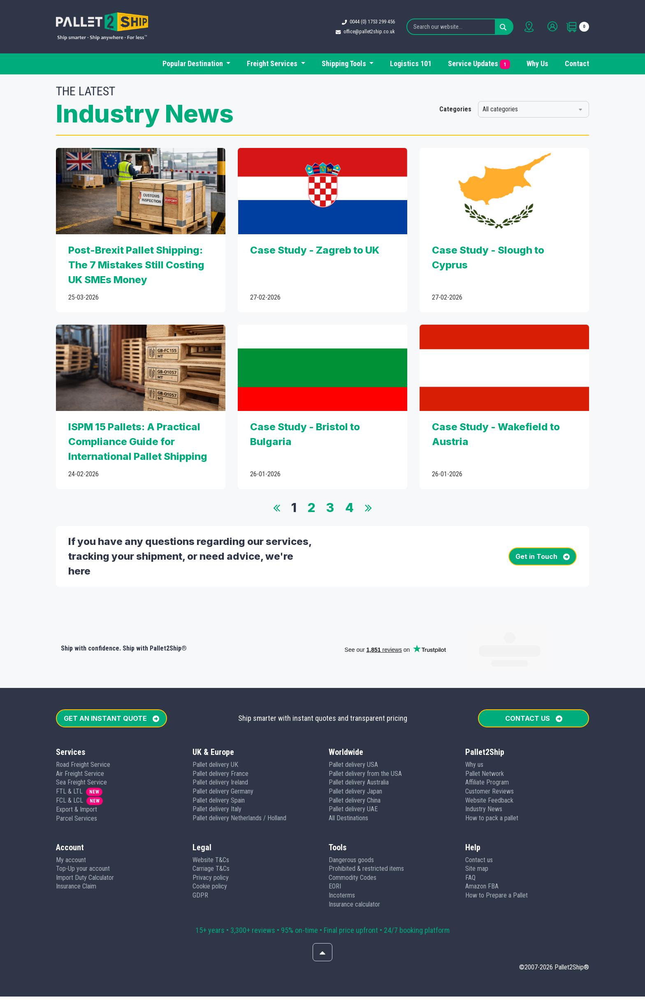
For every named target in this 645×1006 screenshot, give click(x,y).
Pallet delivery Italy (217, 771)
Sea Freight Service (81, 744)
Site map (476, 831)
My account (71, 822)
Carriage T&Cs (211, 831)
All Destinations (348, 780)
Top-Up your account (83, 831)
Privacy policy (211, 840)
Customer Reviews (489, 753)
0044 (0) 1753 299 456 (373, 21)
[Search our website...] (461, 26)
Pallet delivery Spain (219, 762)
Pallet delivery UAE (353, 771)
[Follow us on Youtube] (333, 989)
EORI (335, 848)
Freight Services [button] (273, 63)
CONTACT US (533, 680)
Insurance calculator (354, 866)
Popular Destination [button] (193, 63)
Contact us (479, 822)
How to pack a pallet (491, 780)
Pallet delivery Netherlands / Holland (239, 780)
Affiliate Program (487, 744)
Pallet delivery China (355, 762)
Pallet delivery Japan (355, 753)
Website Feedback (489, 762)
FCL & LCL (69, 762)
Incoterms (342, 857)
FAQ (470, 840)
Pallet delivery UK (215, 727)
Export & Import (76, 771)
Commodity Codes (352, 840)
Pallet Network (484, 736)
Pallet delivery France (220, 736)
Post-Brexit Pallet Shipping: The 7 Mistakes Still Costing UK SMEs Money (136, 265)
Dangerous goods (351, 822)
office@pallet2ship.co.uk (370, 31)
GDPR (200, 857)
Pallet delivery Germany (223, 753)
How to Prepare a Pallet (496, 857)
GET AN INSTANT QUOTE (111, 680)
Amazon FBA (482, 848)
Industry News (483, 771)
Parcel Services (76, 780)
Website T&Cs (211, 822)
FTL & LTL (69, 753)
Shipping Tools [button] (345, 63)
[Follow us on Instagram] (354, 989)
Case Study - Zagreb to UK (314, 250)
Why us (474, 727)
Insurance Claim (76, 848)
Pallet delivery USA (353, 727)
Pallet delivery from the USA (365, 736)
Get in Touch (542, 556)
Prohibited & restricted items (366, 831)
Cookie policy (210, 848)
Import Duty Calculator (85, 840)
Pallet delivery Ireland (220, 744)
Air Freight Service (80, 736)
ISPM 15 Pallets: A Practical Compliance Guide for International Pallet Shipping (137, 441)
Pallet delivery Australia (359, 744)
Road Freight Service (83, 727)
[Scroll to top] (322, 914)
